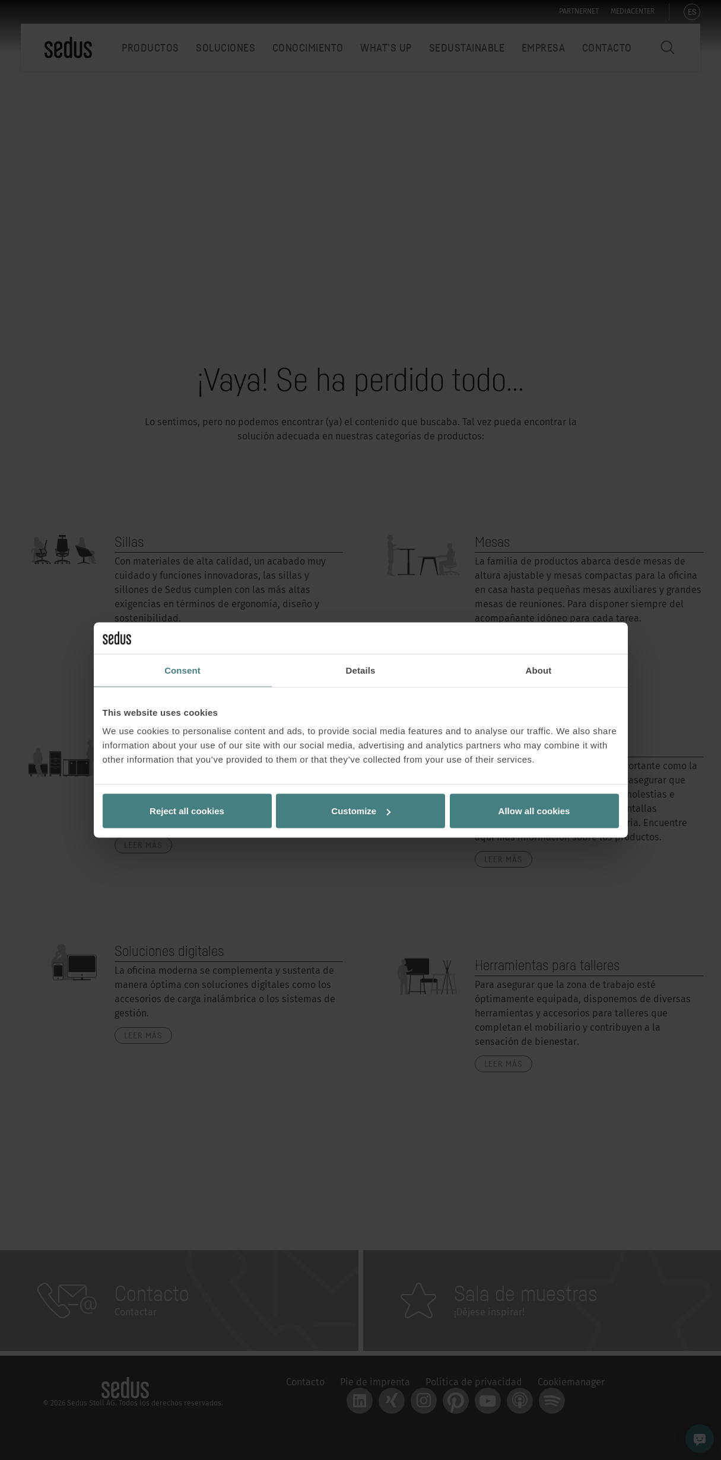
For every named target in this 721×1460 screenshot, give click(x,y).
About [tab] (539, 670)
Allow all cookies (534, 811)
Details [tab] (361, 670)
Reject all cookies (187, 811)
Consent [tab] (182, 670)
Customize (360, 811)
